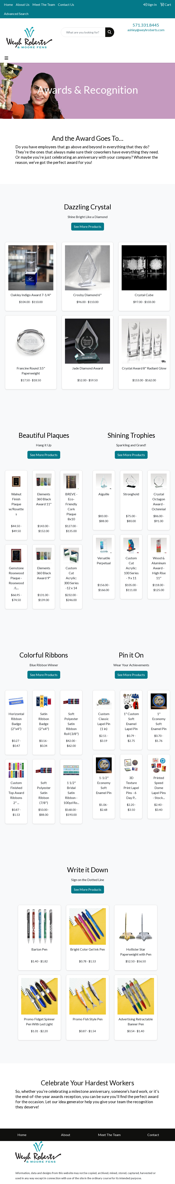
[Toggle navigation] (6, 58)
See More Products (87, 226)
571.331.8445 (146, 24)
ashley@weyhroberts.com (145, 30)
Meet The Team (43, 4)
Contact (153, 1135)
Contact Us (66, 4)
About (65, 1135)
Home (8, 4)
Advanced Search (16, 14)
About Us (22, 4)
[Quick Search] (83, 32)
